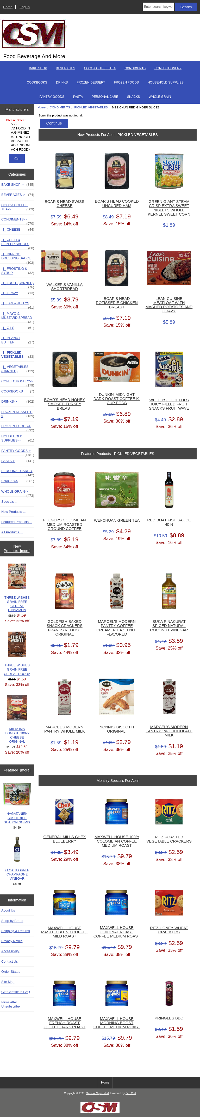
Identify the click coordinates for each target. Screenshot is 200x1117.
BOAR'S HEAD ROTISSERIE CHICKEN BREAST (117, 303)
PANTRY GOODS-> (17, 452)
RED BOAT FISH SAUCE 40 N (169, 522)
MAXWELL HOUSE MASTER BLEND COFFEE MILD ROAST (64, 932)
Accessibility (10, 951)
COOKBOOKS (37, 82)
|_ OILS (17, 328)
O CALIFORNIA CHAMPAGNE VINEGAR (17, 858)
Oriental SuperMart (97, 1093)
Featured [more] (17, 770)
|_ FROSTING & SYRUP (17, 271)
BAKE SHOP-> (17, 185)
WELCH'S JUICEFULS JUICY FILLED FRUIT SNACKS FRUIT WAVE (169, 404)
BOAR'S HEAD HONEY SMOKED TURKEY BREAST (64, 404)
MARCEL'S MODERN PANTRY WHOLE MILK (64, 729)
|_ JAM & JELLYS (17, 304)
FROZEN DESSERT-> (17, 414)
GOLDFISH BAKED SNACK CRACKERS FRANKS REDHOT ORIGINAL (65, 627)
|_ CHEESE (17, 229)
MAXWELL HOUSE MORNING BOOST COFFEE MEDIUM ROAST (116, 1023)
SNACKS (133, 97)
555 (18, 124)
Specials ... (9, 502)
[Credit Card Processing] (100, 1111)
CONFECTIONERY (168, 68)
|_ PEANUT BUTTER (17, 340)
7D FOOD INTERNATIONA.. (18, 128)
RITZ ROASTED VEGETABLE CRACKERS (169, 839)
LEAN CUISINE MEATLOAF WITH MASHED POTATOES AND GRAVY (169, 305)
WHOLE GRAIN (160, 97)
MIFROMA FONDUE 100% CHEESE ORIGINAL (17, 719)
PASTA (78, 97)
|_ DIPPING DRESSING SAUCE (17, 257)
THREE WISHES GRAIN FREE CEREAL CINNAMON (17, 587)
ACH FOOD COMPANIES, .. (18, 150)
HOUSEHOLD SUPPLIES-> (17, 438)
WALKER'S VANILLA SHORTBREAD (64, 286)
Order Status (10, 972)
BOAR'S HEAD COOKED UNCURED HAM (117, 203)
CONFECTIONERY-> (17, 382)
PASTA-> (17, 461)
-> (17, 220)
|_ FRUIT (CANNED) (17, 284)
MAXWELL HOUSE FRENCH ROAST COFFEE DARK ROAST (64, 1023)
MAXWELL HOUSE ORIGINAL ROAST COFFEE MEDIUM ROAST (116, 932)
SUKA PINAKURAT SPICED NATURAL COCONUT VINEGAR (169, 625)
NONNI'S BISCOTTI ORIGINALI (116, 729)
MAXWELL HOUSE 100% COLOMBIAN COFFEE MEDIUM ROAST (117, 841)
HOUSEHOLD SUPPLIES (166, 82)
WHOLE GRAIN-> (17, 492)
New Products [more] (17, 548)
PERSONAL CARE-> (17, 472)
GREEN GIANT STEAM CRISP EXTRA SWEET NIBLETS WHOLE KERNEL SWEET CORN (169, 207)
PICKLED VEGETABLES (91, 107)
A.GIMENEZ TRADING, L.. (18, 132)
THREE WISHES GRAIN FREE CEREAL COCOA (17, 653)
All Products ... (12, 532)
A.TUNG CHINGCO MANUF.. (18, 137)
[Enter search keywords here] (158, 7)
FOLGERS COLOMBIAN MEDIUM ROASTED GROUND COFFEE (64, 524)
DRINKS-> (17, 401)
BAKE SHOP (38, 68)
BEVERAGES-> (17, 195)
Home (7, 7)
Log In (25, 7)
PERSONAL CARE (105, 97)
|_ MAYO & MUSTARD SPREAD (17, 317)
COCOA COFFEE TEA (100, 68)
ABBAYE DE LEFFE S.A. (18, 141)
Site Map (7, 982)
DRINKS (62, 82)
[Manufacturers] (17, 135)
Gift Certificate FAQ (15, 992)
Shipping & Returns (15, 931)
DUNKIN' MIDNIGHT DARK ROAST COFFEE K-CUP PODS (116, 398)
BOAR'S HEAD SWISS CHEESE (64, 203)
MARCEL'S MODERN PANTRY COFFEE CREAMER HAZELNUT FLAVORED (116, 627)
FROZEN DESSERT (91, 82)
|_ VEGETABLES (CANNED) (17, 369)
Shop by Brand (12, 921)
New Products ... (13, 512)
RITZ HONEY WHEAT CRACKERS (169, 930)
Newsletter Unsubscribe (10, 1004)
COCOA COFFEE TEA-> (17, 207)
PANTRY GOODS (51, 97)
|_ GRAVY (17, 293)
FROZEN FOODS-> (17, 427)
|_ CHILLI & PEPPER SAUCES (17, 243)
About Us (8, 910)
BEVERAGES (65, 68)
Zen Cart (131, 1093)
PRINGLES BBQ (169, 1018)
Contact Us (9, 961)
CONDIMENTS (60, 107)
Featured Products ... (16, 522)
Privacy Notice (11, 941)
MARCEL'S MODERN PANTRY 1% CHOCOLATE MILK (169, 731)
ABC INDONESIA (18, 145)
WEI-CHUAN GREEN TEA (117, 520)
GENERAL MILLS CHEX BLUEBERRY (64, 839)
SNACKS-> (17, 481)
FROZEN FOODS (126, 82)
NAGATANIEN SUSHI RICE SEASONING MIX (17, 803)
